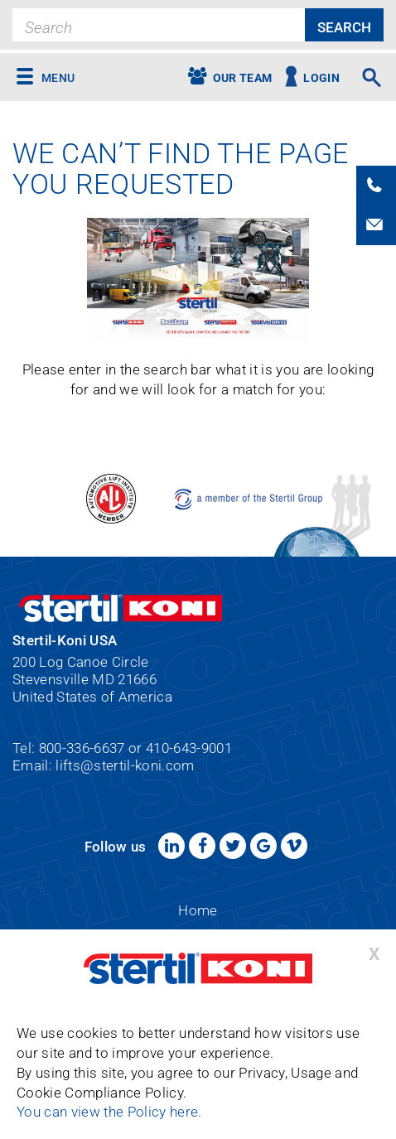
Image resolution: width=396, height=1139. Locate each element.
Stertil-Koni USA (198, 968)
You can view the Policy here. (109, 1112)
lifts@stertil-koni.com (125, 765)
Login (321, 78)
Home (197, 910)
